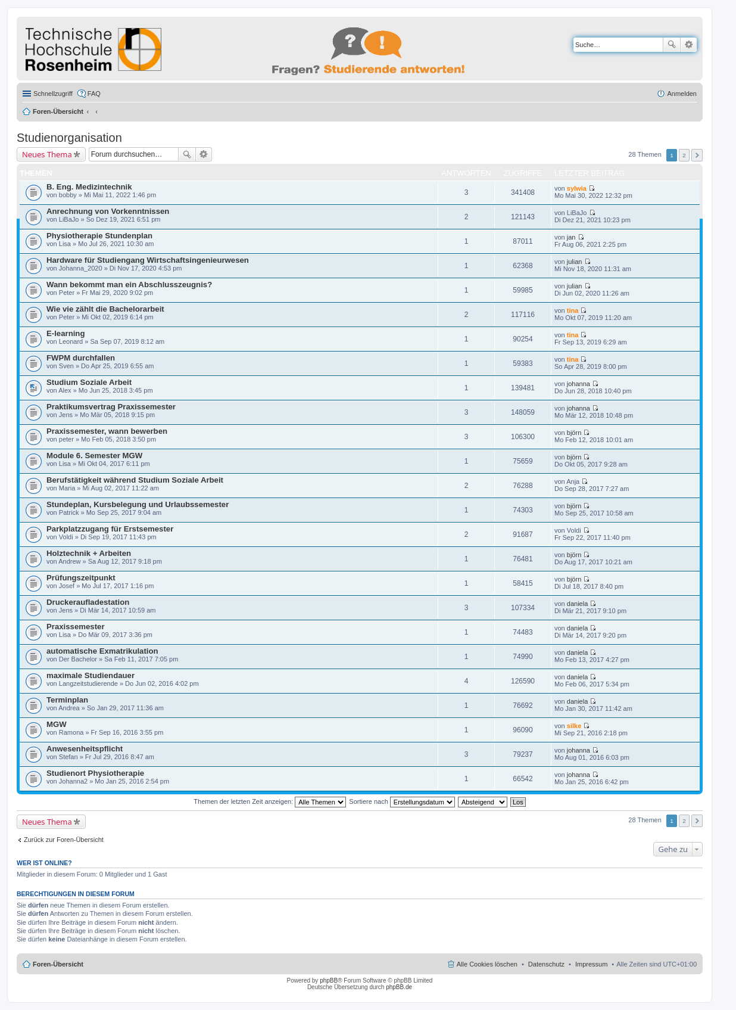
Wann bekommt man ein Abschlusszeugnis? (129, 284)
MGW (56, 724)
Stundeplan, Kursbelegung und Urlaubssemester (137, 504)
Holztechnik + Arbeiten (88, 553)
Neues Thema (47, 154)
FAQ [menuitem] (94, 93)
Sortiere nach (401, 801)
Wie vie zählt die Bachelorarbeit (105, 308)
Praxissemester (75, 626)
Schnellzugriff (53, 93)
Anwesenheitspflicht (84, 748)
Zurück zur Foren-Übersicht (64, 839)
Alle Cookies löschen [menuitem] (487, 964)
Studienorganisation (69, 137)
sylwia (577, 188)
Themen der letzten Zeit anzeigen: (270, 801)
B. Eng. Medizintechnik (89, 186)
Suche (672, 45)
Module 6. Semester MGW (94, 455)
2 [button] (684, 155)
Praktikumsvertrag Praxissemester (111, 406)
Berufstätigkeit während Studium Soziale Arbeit (134, 480)
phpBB (329, 980)
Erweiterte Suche (689, 45)
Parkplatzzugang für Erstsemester (109, 528)
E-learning (65, 333)
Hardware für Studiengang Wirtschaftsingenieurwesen (147, 260)
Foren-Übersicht (58, 111)
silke (574, 725)
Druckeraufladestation (87, 602)
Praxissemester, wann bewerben (106, 431)
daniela (577, 603)
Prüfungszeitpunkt (81, 577)
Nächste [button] (697, 155)
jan (571, 237)
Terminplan (67, 699)
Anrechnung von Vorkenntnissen (107, 211)
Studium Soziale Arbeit (89, 382)
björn (574, 432)
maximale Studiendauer (90, 675)
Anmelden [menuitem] (682, 93)
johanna (578, 383)
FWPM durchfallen (80, 357)
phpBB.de (399, 987)
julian (574, 261)
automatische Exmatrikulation (102, 651)
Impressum (591, 964)
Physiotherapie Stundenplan (99, 235)
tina (573, 310)
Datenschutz (546, 964)
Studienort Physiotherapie (95, 773)
